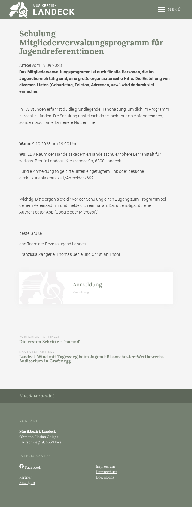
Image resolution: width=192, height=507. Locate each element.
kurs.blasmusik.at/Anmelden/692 (63, 178)
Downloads (105, 477)
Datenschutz (106, 472)
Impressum (105, 466)
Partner (25, 477)
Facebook (30, 467)
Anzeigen (27, 482)
